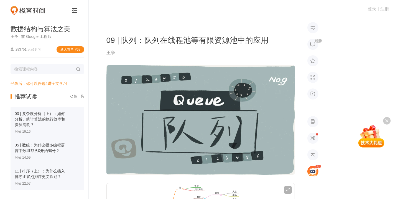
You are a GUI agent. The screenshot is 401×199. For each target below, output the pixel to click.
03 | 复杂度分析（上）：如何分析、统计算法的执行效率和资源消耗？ (40, 119)
